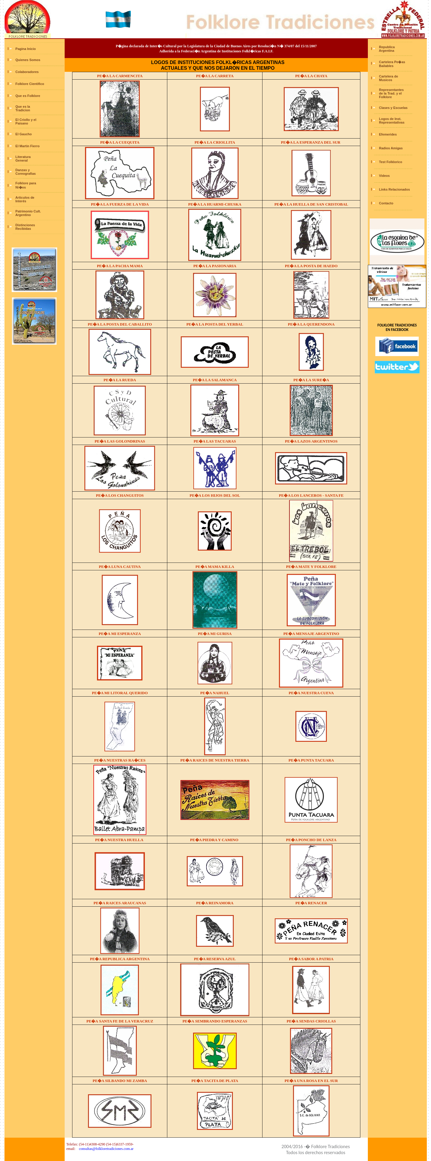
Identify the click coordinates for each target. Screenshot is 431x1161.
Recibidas (23, 228)
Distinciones (25, 225)
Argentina (386, 50)
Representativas (391, 122)
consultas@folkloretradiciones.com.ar (106, 1149)
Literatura (23, 157)
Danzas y (23, 170)
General (21, 160)
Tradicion (23, 110)
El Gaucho (24, 134)
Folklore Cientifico (30, 84)
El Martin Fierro (28, 146)
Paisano (21, 123)
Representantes (391, 90)
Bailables (385, 66)
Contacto (386, 203)
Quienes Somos (28, 60)
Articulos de (24, 197)
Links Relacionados (394, 189)
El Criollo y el (26, 119)
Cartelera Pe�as (392, 62)
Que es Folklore (28, 96)
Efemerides (388, 134)
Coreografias (25, 173)
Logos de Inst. (390, 119)
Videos (384, 175)
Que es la (23, 106)
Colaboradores (27, 72)
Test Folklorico (390, 162)
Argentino (23, 215)
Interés (20, 201)
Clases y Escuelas (393, 108)
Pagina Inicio (26, 49)
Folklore (385, 97)
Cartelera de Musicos (388, 78)
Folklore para (26, 183)
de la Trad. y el (390, 93)
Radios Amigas (391, 148)
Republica (387, 47)
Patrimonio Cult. (28, 211)
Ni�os (20, 187)
